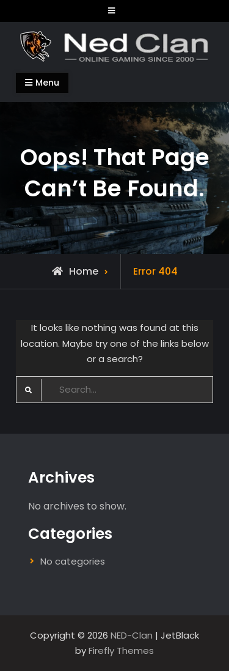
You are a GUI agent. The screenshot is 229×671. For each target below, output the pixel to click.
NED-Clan (132, 635)
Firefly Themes (121, 650)
